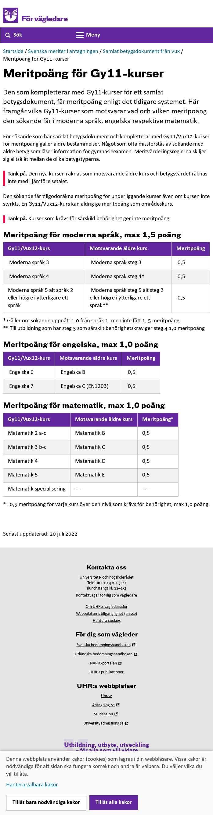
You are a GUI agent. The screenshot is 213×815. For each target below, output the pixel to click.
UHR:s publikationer (106, 672)
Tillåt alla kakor (114, 803)
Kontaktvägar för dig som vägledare (106, 595)
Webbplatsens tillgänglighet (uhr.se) (106, 613)
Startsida (13, 52)
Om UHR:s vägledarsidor (107, 606)
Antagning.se (106, 705)
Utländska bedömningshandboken (107, 654)
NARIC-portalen (106, 663)
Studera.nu (106, 714)
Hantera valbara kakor (32, 785)
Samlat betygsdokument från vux (141, 52)
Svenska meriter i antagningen (63, 52)
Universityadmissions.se (106, 723)
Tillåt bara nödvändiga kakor (46, 803)
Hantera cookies (107, 620)
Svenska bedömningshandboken (107, 645)
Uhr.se (106, 696)
